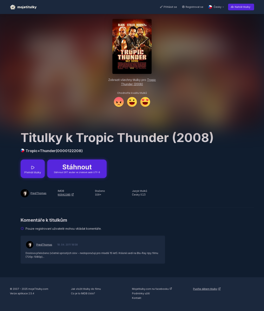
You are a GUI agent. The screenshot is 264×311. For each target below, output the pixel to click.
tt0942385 (64, 194)
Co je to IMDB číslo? (83, 293)
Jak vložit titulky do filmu (86, 288)
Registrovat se (194, 6)
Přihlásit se (170, 6)
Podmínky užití (141, 293)
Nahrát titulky (242, 6)
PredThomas (38, 193)
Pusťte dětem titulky (205, 288)
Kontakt (136, 297)
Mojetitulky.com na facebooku (150, 288)
